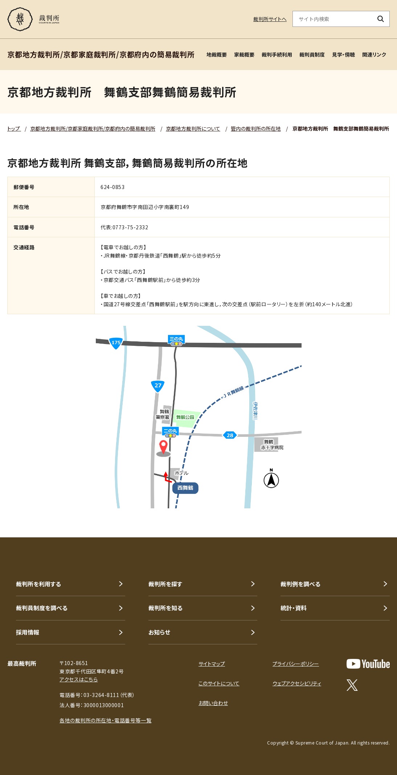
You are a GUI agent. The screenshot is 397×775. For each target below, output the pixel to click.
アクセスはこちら (79, 679)
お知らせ (159, 632)
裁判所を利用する (38, 583)
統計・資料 (294, 607)
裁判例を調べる (300, 583)
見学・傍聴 (343, 54)
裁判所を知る (165, 607)
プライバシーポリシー (296, 663)
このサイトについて (219, 683)
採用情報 (27, 632)
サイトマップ (211, 663)
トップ (14, 128)
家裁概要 (244, 54)
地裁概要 (216, 54)
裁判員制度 (312, 54)
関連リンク (374, 54)
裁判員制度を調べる (41, 607)
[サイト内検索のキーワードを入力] (332, 18)
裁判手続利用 (277, 54)
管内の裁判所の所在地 (256, 128)
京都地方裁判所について (193, 128)
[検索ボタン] (380, 18)
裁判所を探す (165, 583)
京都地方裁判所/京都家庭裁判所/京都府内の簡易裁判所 (92, 128)
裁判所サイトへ (270, 18)
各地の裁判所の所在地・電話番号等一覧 (105, 720)
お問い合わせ (213, 702)
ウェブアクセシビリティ (297, 683)
